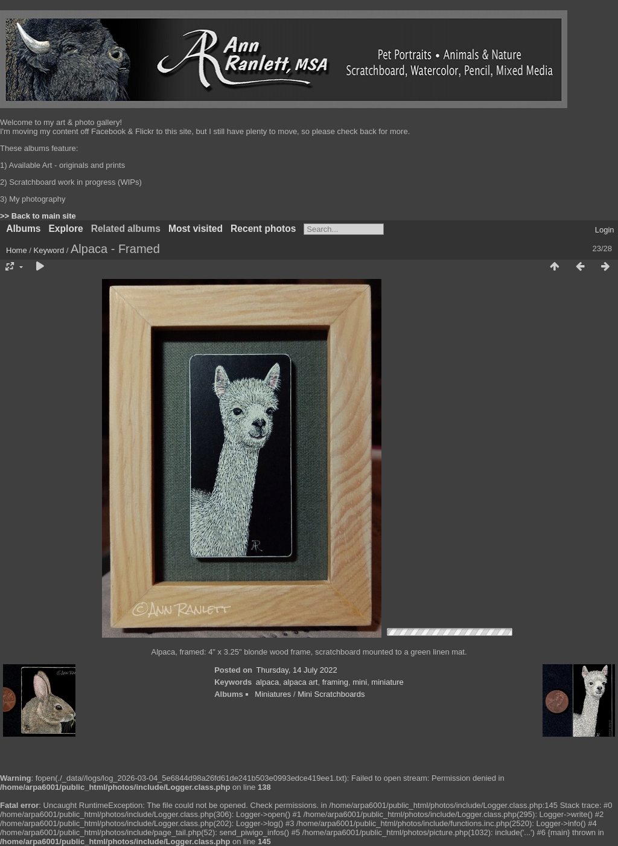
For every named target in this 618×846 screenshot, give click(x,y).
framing (335, 682)
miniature (387, 682)
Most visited (195, 228)
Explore (65, 228)
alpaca (267, 682)
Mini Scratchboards (331, 694)
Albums (23, 228)
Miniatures (273, 694)
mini (359, 682)
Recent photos (263, 228)
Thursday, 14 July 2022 (296, 670)
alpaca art (300, 682)
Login (604, 229)
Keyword (49, 250)
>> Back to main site (38, 215)
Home (16, 250)
